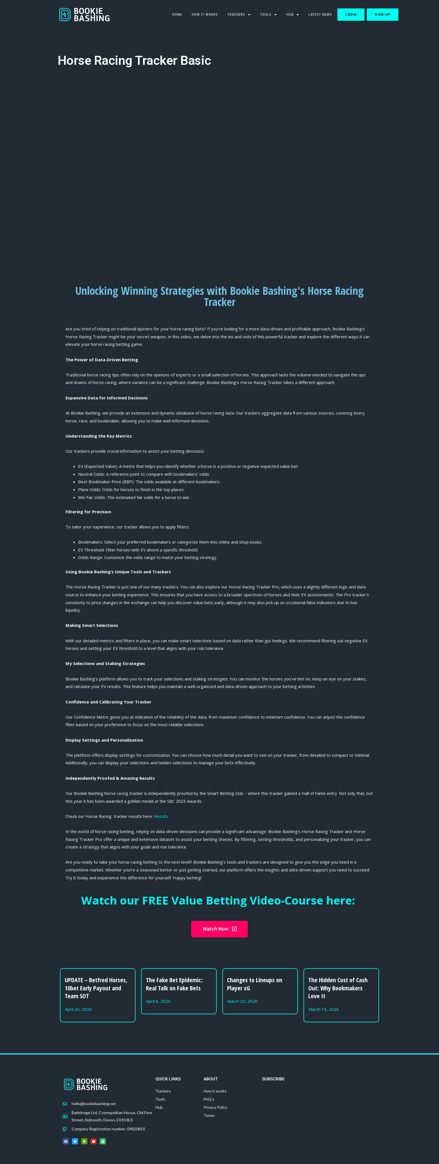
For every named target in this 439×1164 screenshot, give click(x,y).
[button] (219, 929)
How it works (205, 14)
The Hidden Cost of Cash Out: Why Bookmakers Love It (338, 988)
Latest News (320, 14)
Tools (160, 1099)
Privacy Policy (215, 1107)
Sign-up (383, 14)
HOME (177, 14)
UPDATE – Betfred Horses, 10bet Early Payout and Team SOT (96, 988)
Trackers (239, 14)
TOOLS (268, 14)
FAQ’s (209, 1099)
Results (161, 816)
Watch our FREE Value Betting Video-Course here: (219, 900)
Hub (292, 14)
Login (351, 14)
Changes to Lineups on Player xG (254, 984)
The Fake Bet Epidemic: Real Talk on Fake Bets (174, 984)
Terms (209, 1115)
